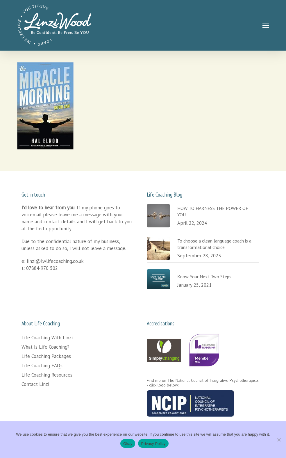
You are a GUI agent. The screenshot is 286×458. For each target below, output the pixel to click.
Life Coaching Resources (47, 375)
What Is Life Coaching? (45, 347)
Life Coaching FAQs (42, 365)
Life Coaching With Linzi (47, 337)
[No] (279, 440)
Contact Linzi (35, 384)
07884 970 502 (42, 268)
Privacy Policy (153, 443)
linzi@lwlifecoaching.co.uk (55, 261)
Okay (127, 443)
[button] (265, 25)
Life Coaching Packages (46, 356)
